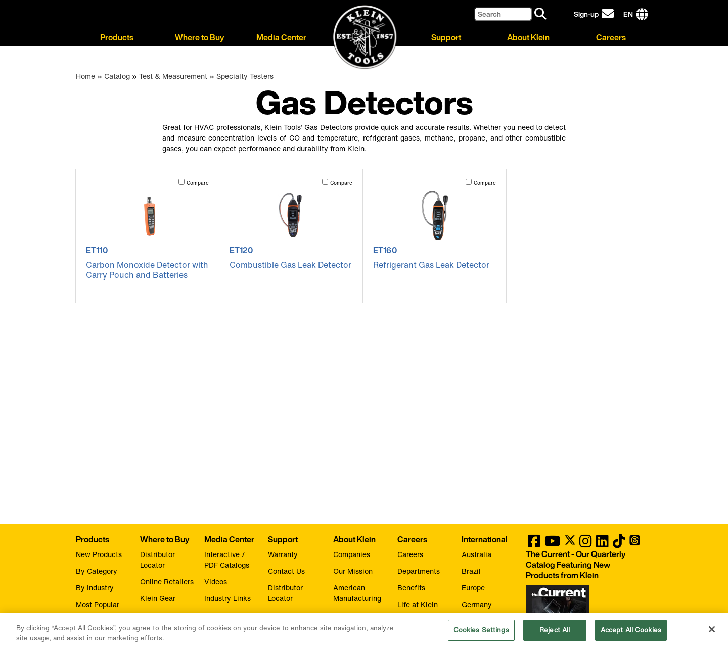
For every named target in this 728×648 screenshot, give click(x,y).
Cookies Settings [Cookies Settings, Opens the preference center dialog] (481, 634)
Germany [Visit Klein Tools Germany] (477, 604)
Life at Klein (417, 604)
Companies (351, 554)
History (345, 615)
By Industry (95, 587)
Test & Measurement (173, 76)
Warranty (283, 554)
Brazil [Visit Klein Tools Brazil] (471, 571)
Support (446, 36)
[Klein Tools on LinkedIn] (602, 543)
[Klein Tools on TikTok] (619, 543)
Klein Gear (157, 598)
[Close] (712, 634)
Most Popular (97, 604)
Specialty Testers (245, 76)
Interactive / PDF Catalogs (226, 559)
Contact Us (286, 571)
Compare (198, 183)
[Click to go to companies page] (628, 14)
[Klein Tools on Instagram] (585, 543)
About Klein (528, 36)
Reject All (554, 634)
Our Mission (353, 571)
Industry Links (227, 598)
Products (116, 36)
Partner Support (294, 615)
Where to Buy (199, 36)
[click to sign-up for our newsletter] (595, 14)
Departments (418, 571)
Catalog (117, 76)
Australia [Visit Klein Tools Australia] (476, 554)
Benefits (411, 587)
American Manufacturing (357, 593)
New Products (99, 554)
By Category (96, 571)
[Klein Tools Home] (364, 37)
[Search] (503, 14)
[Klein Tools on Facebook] (534, 543)
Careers (611, 36)
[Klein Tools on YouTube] (552, 543)
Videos (215, 581)
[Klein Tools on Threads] (634, 543)
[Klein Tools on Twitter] (570, 543)
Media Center (281, 36)
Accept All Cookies (631, 634)
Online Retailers (167, 581)
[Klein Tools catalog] (584, 565)
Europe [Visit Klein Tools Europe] (473, 587)
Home (85, 76)
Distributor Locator (157, 559)
